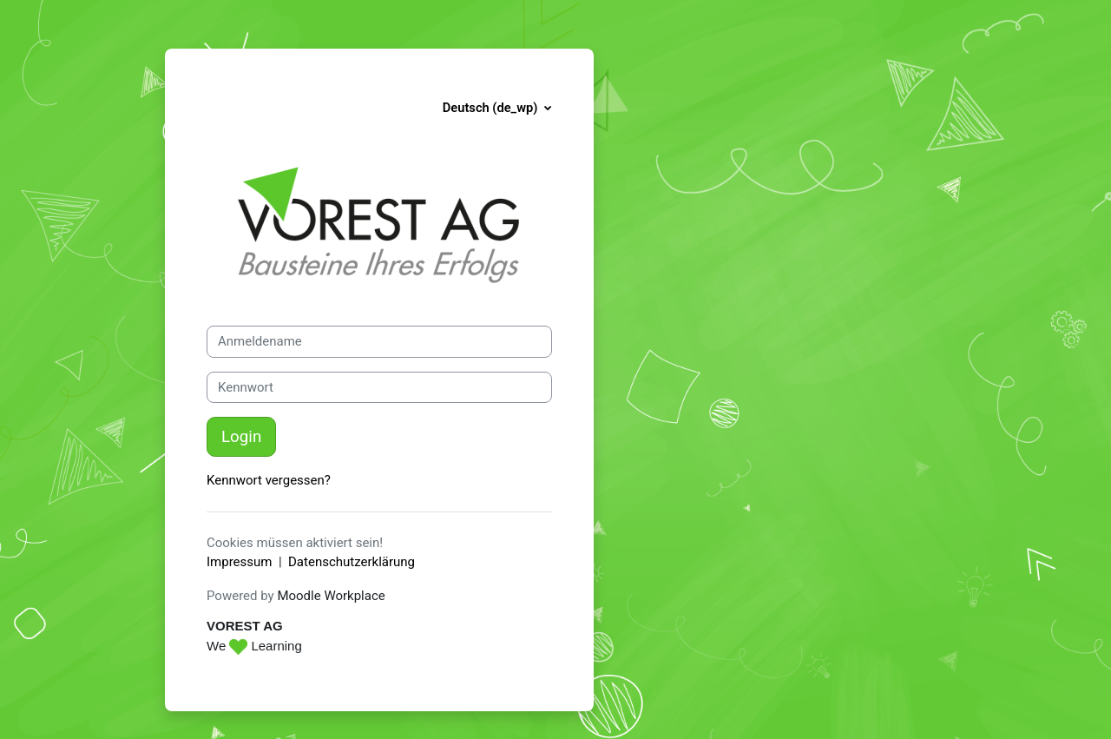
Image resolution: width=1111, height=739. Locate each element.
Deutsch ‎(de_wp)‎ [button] (492, 107)
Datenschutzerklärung (351, 562)
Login (241, 436)
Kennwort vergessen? (269, 480)
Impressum (239, 562)
